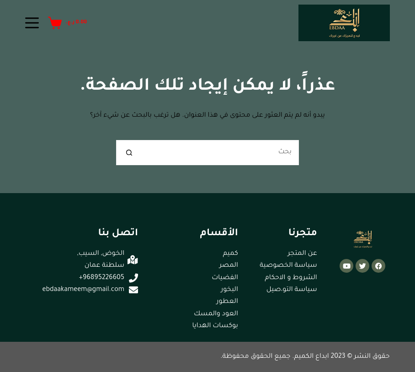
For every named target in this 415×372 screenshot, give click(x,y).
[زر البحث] (128, 152)
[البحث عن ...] (220, 152)
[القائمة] (32, 23)
